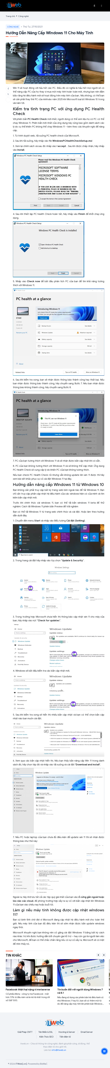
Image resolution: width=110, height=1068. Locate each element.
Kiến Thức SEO (46, 1036)
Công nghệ (23, 16)
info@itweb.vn (59, 1050)
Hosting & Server (67, 1032)
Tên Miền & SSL (45, 1032)
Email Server (87, 1032)
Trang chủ (10, 16)
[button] (101, 5)
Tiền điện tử (65, 1036)
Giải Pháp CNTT (25, 1032)
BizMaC (43, 1064)
